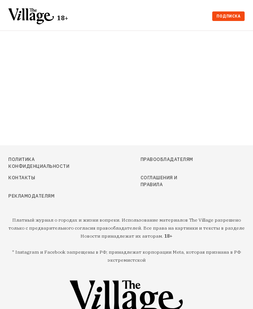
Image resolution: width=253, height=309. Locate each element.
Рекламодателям (31, 196)
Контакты (21, 177)
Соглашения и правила (159, 181)
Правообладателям (167, 159)
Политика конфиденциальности (38, 162)
